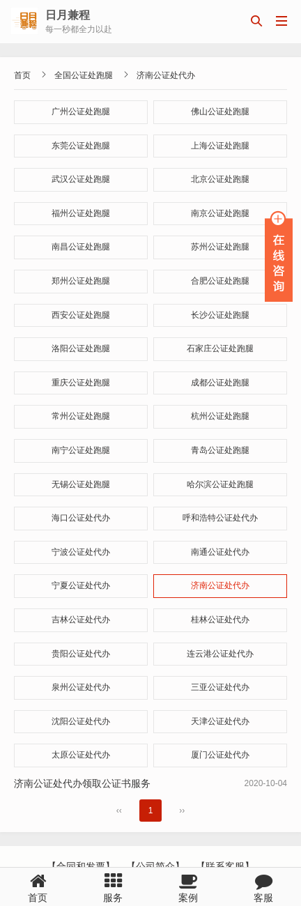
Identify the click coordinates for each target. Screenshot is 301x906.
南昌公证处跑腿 (81, 247)
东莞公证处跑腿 (81, 146)
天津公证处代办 (220, 721)
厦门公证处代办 (220, 755)
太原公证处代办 (81, 755)
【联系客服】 (225, 866)
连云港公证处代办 (220, 654)
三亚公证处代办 (220, 687)
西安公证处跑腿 (81, 315)
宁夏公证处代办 (81, 585)
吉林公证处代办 (81, 619)
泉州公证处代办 (81, 687)
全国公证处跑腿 (83, 75)
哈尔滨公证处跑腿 (220, 484)
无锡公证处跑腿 (81, 484)
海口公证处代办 (81, 518)
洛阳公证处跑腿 (81, 348)
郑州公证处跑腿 (81, 281)
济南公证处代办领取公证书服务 (82, 783)
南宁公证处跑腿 (81, 450)
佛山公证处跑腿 (220, 111)
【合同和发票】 (81, 866)
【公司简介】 (155, 866)
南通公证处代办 (220, 552)
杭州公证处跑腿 (220, 416)
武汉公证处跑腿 (81, 179)
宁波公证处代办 (81, 552)
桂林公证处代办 (220, 619)
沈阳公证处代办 (81, 721)
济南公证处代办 (166, 75)
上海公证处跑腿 (220, 146)
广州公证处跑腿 (81, 111)
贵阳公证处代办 (81, 654)
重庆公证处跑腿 (81, 382)
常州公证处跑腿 (81, 416)
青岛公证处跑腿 (220, 450)
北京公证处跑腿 (220, 179)
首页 (22, 75)
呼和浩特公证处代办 (220, 518)
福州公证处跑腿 (81, 213)
